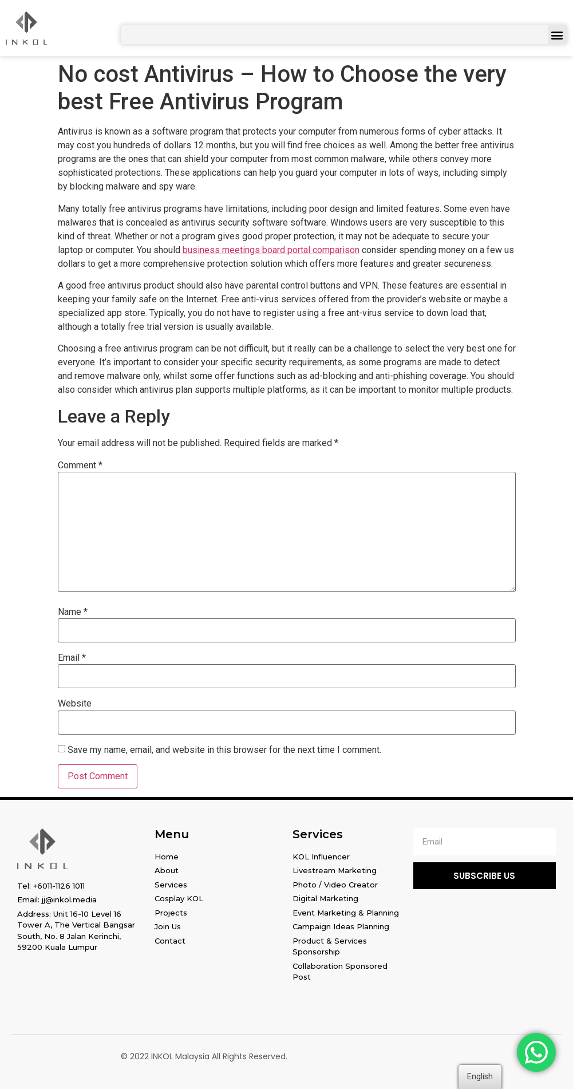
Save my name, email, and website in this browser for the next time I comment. (224, 750)
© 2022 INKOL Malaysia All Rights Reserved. (204, 1056)
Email (72, 657)
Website (75, 703)
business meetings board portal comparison (271, 249)
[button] (557, 34)
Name (73, 612)
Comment (80, 465)
